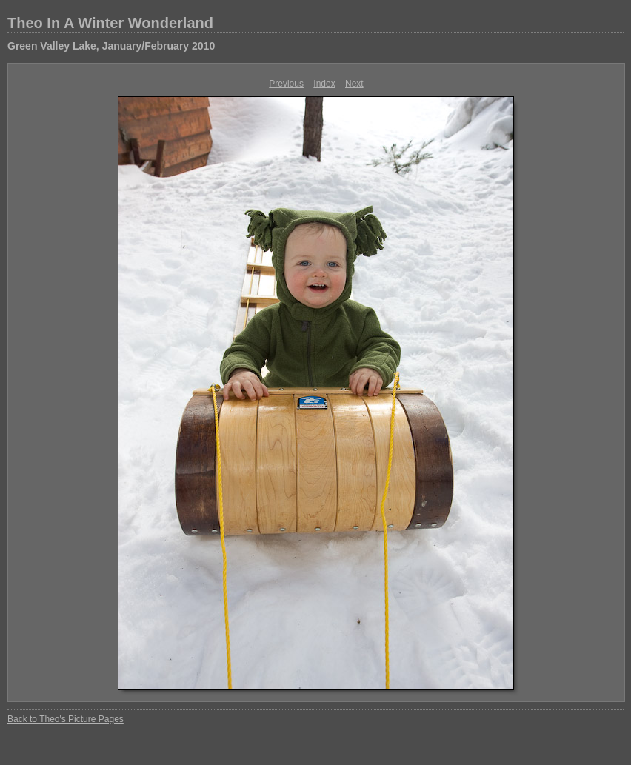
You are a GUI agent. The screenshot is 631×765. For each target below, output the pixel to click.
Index (324, 83)
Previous (286, 83)
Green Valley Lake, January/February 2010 (111, 46)
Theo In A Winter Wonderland (110, 23)
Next (354, 83)
